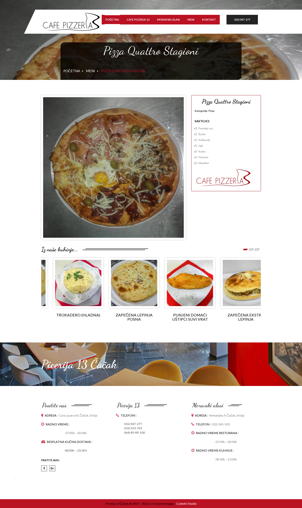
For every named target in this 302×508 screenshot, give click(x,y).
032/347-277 (242, 19)
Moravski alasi (168, 19)
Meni (190, 19)
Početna (112, 19)
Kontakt (209, 19)
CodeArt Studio (186, 503)
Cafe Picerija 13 (138, 19)
